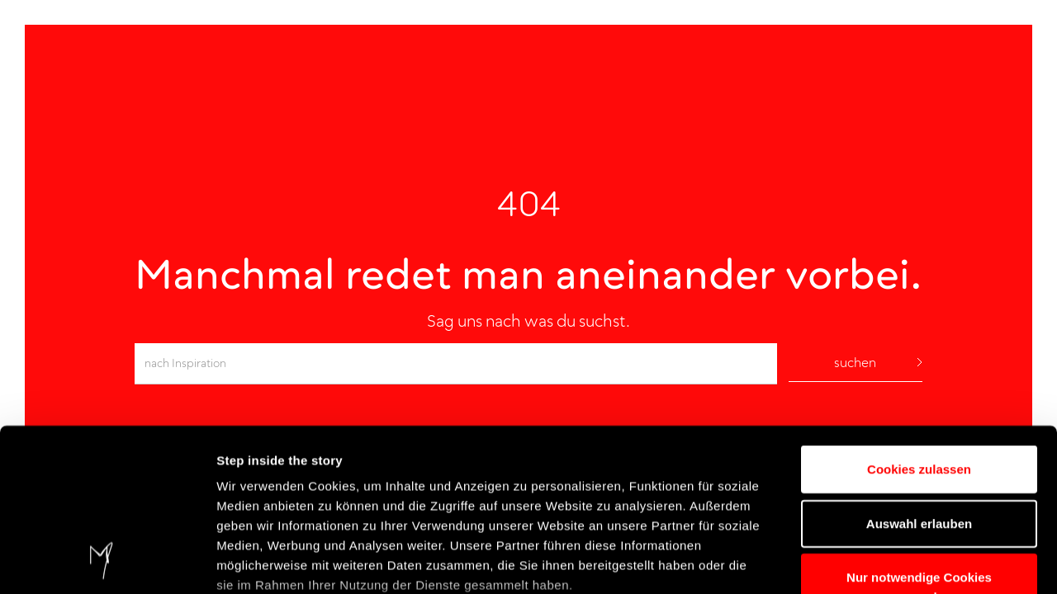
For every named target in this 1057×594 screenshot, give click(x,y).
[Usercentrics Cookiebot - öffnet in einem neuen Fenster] (107, 561)
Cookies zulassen (919, 317)
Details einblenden (271, 561)
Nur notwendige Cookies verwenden (919, 435)
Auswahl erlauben (919, 371)
